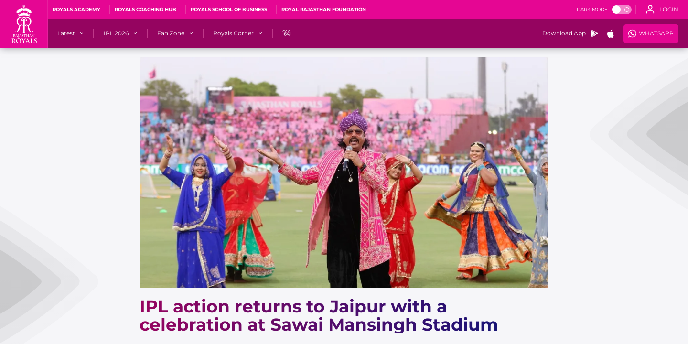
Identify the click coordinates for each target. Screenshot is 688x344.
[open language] (662, 9)
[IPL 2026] (116, 33)
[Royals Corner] (233, 33)
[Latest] (66, 33)
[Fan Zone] (170, 33)
